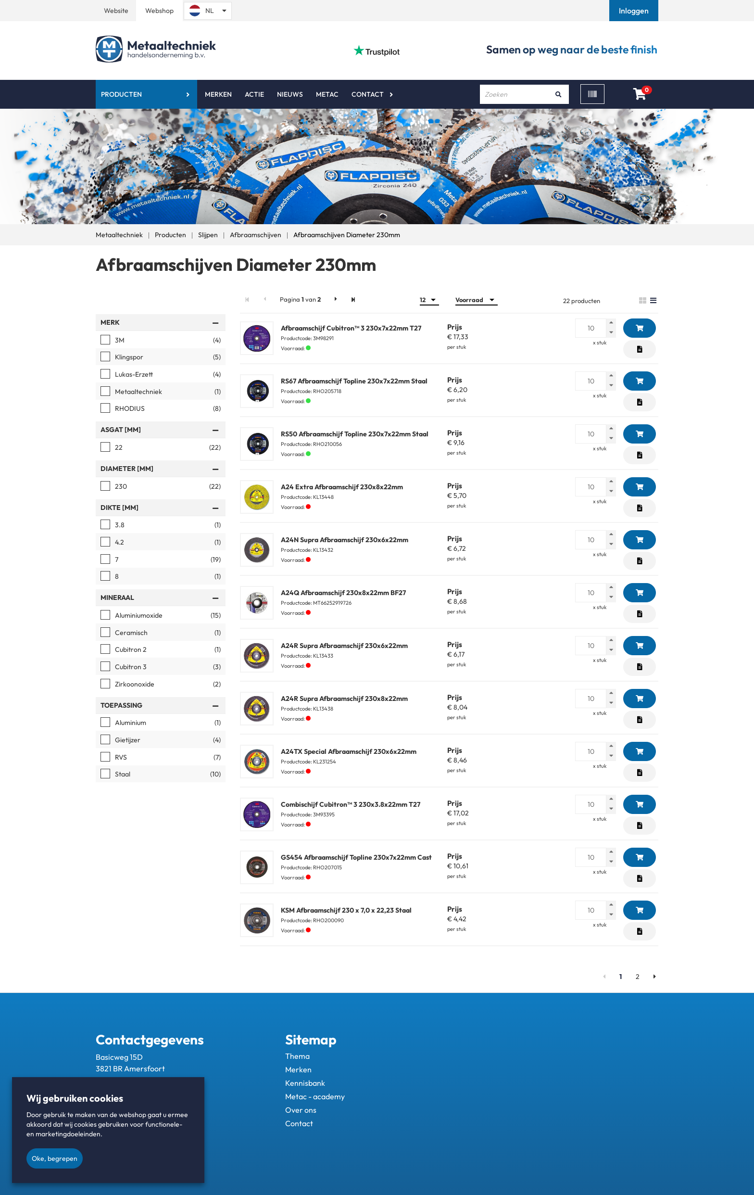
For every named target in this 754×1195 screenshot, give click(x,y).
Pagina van (300, 299)
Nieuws (290, 94)
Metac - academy (315, 1096)
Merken (218, 94)
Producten (121, 94)
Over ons (300, 1110)
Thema (297, 1056)
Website (116, 10)
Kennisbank (305, 1083)
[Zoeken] (558, 94)
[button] (634, 10)
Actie (254, 94)
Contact (368, 94)
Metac (327, 94)
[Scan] (592, 94)
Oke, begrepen (54, 1158)
